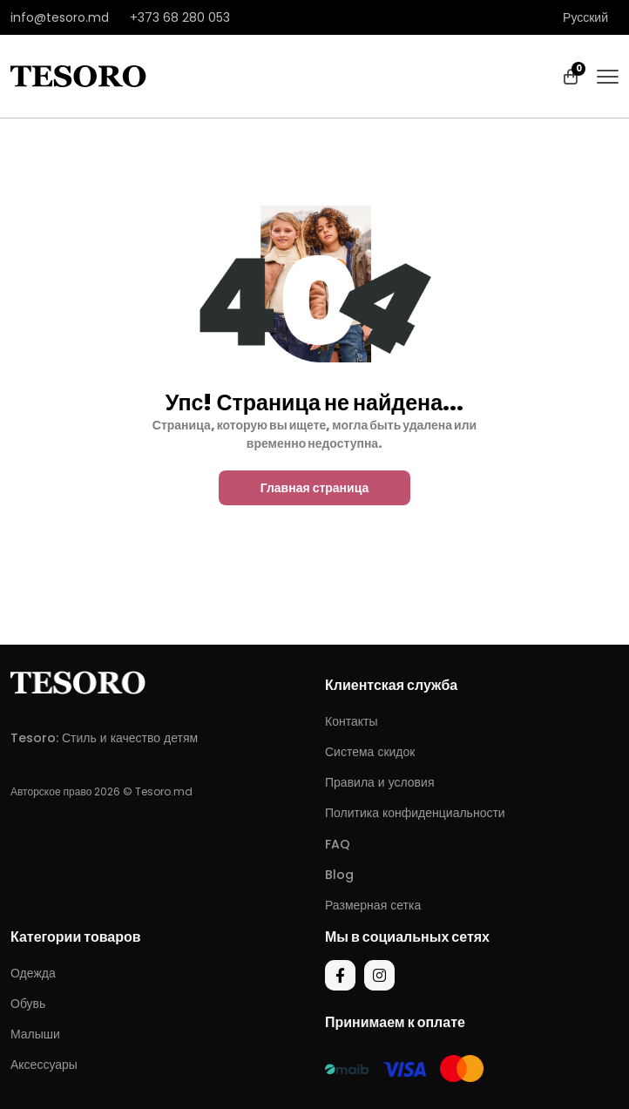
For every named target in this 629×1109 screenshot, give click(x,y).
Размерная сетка (373, 905)
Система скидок (370, 752)
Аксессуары (44, 1064)
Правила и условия (379, 782)
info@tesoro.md (59, 17)
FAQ (337, 844)
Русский (585, 17)
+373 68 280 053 (180, 17)
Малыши (35, 1034)
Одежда (33, 973)
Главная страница (314, 488)
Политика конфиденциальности (415, 813)
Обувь (27, 1003)
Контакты (351, 721)
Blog (339, 874)
